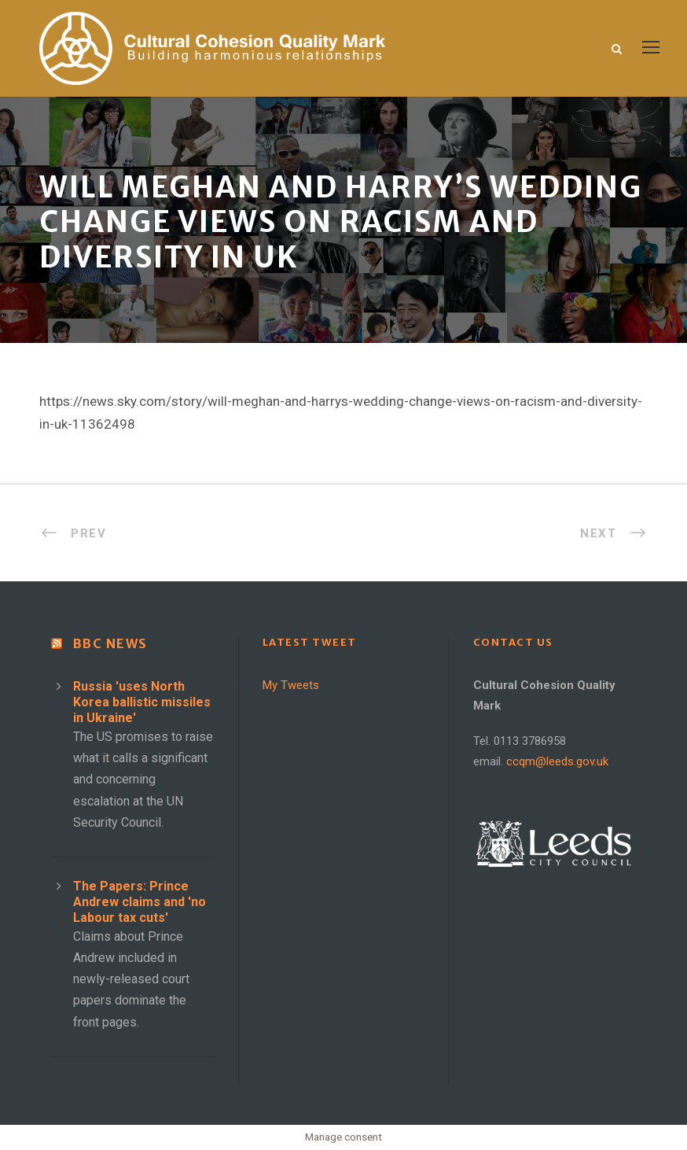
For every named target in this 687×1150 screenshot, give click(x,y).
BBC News (110, 643)
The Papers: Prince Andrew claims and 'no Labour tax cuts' (139, 902)
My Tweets (291, 685)
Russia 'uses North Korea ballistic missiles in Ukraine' (142, 702)
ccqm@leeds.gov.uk (557, 761)
